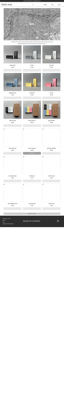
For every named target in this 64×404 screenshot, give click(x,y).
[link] (53, 4)
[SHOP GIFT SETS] (32, 214)
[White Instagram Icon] (58, 221)
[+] (13, 70)
